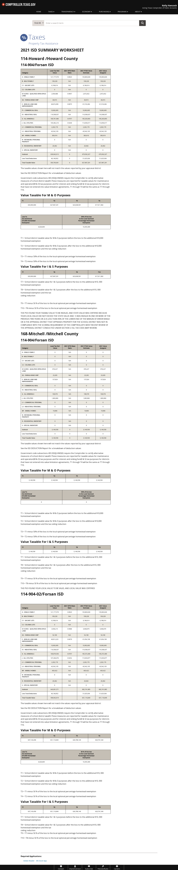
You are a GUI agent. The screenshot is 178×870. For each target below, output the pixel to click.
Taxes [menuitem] (50, 11)
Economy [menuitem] (86, 11)
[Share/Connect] (75, 867)
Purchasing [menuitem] (104, 11)
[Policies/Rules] (103, 867)
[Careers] (117, 867)
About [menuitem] (137, 11)
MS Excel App (41, 861)
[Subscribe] (89, 867)
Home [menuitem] (38, 11)
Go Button (142, 23)
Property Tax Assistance (43, 43)
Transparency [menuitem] (67, 11)
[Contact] (61, 867)
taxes (33, 37)
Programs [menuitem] (122, 11)
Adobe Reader (28, 861)
